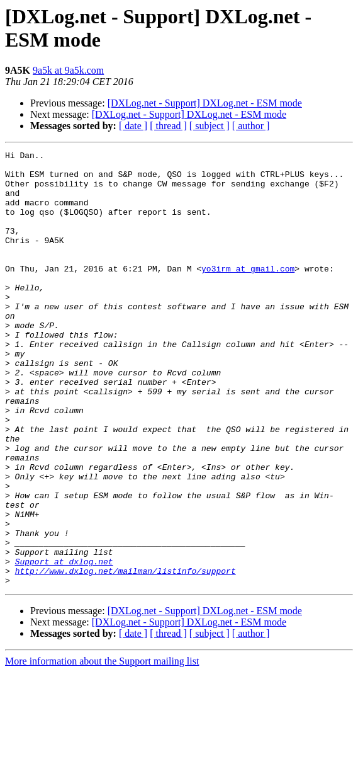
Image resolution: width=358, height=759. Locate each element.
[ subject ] (209, 125)
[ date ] (133, 125)
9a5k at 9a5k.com (68, 70)
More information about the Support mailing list (102, 748)
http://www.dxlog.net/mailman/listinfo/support (125, 655)
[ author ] (251, 125)
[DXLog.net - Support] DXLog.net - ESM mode (205, 103)
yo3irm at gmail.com (247, 293)
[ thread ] (168, 125)
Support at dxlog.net (64, 644)
